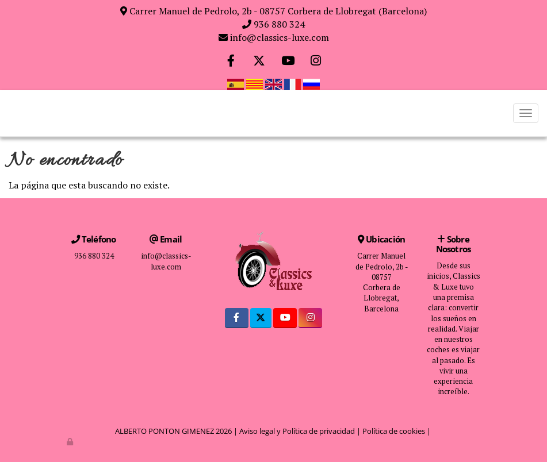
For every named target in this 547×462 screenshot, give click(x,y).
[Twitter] (259, 62)
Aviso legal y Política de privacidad (297, 431)
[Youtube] (288, 62)
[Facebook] (231, 62)
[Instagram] (316, 62)
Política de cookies (393, 431)
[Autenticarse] (71, 441)
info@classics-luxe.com (279, 37)
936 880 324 (279, 24)
